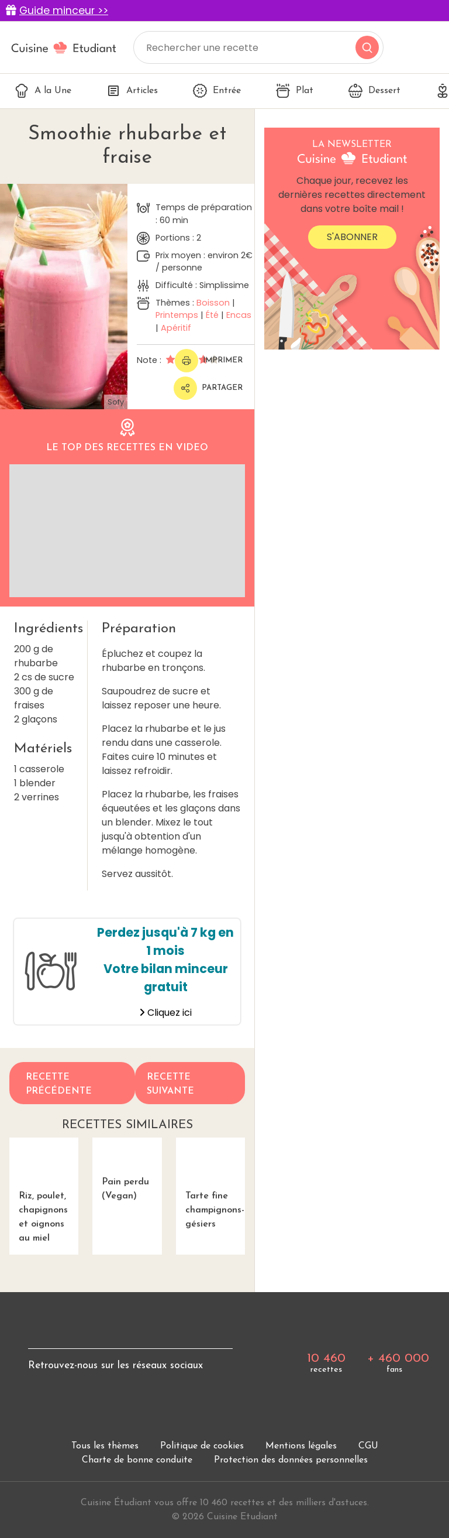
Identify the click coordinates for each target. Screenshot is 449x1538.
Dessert (374, 91)
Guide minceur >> (63, 11)
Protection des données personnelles (291, 1461)
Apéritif (176, 328)
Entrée (217, 91)
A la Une (43, 91)
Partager (208, 388)
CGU (368, 1447)
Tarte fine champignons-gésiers (210, 1184)
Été (212, 315)
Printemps (177, 315)
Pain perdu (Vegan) (126, 1177)
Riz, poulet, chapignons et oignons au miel (43, 1191)
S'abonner (352, 237)
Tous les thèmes (105, 1447)
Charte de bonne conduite (137, 1461)
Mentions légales (301, 1447)
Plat (294, 91)
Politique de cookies (202, 1447)
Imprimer (209, 360)
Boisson (213, 303)
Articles (132, 91)
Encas (238, 315)
